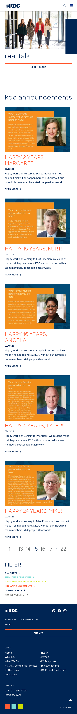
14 (27, 549)
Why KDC (10, 657)
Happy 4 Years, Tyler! (34, 426)
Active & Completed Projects (21, 665)
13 (20, 549)
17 (50, 549)
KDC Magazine (48, 661)
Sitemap (44, 657)
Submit (38, 633)
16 (42, 549)
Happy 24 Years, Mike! (33, 511)
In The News (12, 670)
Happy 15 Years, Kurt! (33, 249)
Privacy (44, 652)
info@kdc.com (13, 695)
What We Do (12, 661)
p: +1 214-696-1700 (16, 690)
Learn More (38, 67)
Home (8, 652)
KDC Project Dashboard (53, 670)
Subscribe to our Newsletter (21, 619)
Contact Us (11, 674)
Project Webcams (49, 665)
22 (63, 549)
